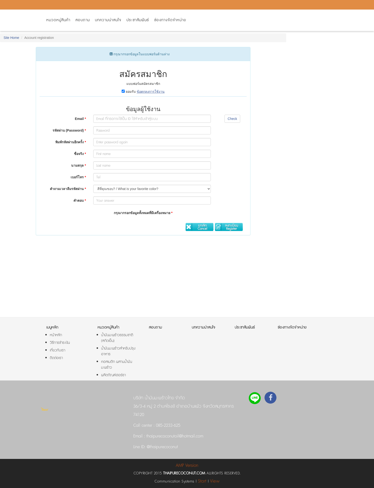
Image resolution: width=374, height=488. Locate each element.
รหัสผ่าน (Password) (69, 130)
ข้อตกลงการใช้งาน (151, 91)
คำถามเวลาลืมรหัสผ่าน (68, 189)
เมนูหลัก (52, 327)
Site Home (11, 38)
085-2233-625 (168, 425)
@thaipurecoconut (161, 447)
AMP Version (187, 465)
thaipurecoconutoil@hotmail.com (174, 436)
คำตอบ (79, 200)
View (214, 481)
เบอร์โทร (78, 177)
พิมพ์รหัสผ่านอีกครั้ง (70, 142)
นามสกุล (78, 165)
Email (80, 119)
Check (232, 119)
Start (202, 481)
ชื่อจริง (80, 154)
